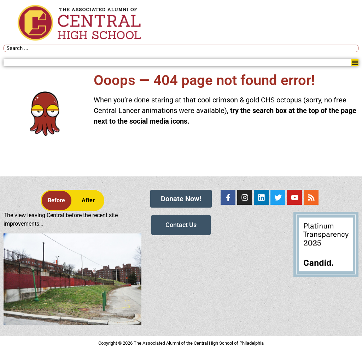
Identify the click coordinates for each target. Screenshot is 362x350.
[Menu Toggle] (354, 62)
